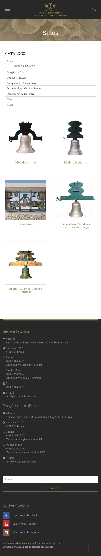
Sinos (10, 61)
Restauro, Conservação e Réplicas (25, 290)
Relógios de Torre (17, 72)
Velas (10, 104)
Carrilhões (25, 224)
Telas (10, 99)
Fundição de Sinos (24, 65)
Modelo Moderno (75, 162)
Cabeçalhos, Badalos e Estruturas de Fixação (75, 225)
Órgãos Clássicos (16, 77)
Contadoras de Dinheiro (21, 94)
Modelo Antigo (25, 162)
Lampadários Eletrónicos (21, 83)
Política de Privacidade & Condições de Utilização (29, 543)
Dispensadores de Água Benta (24, 88)
